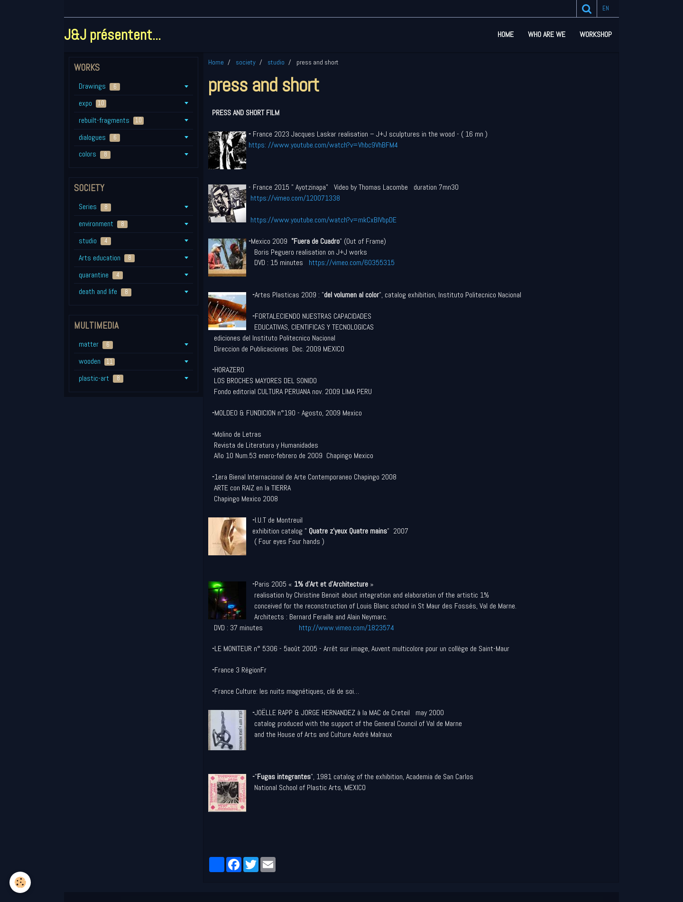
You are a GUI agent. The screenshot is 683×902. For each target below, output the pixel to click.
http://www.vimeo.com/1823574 (346, 628)
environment (103, 224)
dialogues (99, 137)
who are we (546, 34)
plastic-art (101, 378)
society (246, 62)
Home (506, 34)
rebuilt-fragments (111, 120)
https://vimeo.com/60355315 (352, 262)
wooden (97, 361)
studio (276, 62)
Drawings (99, 86)
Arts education (107, 258)
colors (95, 154)
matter (96, 344)
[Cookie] (20, 882)
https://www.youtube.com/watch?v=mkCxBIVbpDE (323, 220)
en (605, 8)
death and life (105, 291)
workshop (596, 34)
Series (95, 207)
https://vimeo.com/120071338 (295, 198)
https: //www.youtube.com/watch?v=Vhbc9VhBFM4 (323, 145)
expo (92, 103)
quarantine (101, 275)
